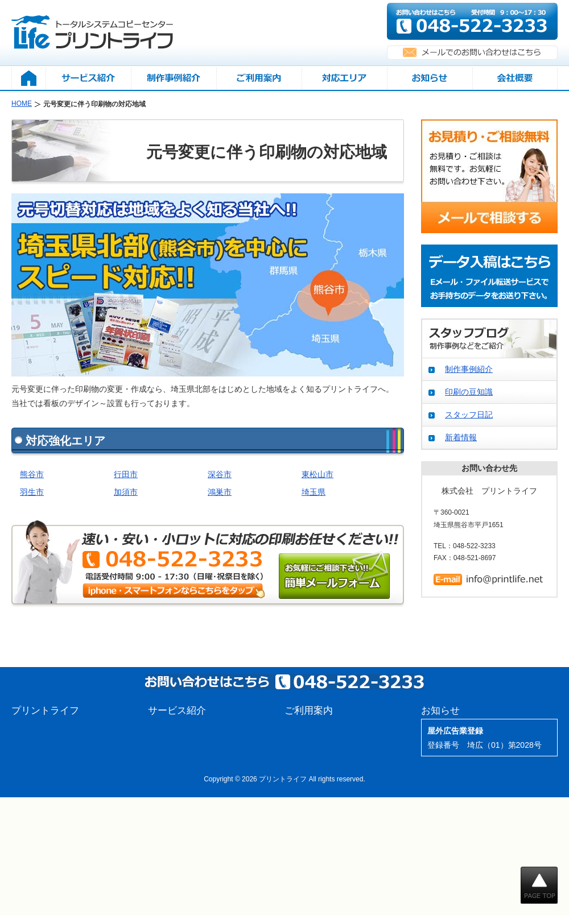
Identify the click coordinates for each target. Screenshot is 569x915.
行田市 (126, 474)
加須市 (126, 491)
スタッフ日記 (469, 414)
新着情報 (461, 437)
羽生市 (32, 491)
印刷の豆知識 (469, 391)
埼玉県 (313, 491)
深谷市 (220, 474)
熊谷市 (32, 474)
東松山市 (317, 474)
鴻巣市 (220, 491)
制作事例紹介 (469, 369)
